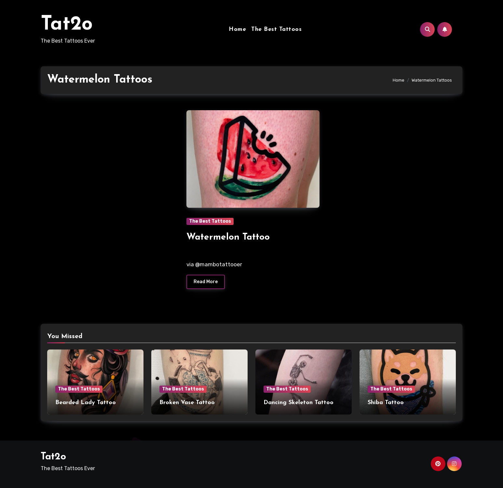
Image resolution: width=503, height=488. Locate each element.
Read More (206, 281)
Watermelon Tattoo (228, 237)
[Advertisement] (109, 158)
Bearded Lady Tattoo (85, 403)
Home (237, 29)
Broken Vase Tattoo (187, 403)
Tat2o (67, 24)
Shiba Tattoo (386, 403)
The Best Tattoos (276, 29)
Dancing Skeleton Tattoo (298, 403)
